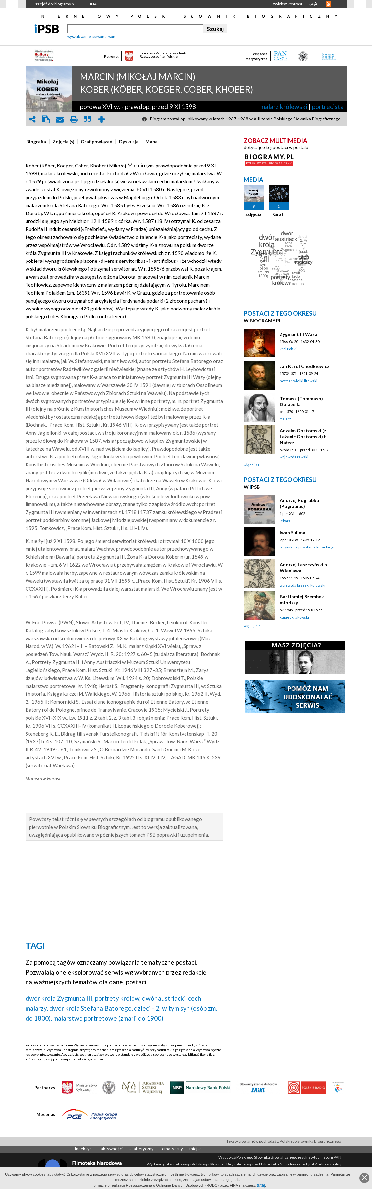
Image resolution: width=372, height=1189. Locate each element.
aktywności (112, 1148)
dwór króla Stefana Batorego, (91, 1008)
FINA (92, 3)
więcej (249, 465)
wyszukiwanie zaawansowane (92, 36)
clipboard (46, 119)
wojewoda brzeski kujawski (302, 585)
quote (87, 119)
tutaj (261, 1185)
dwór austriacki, (164, 998)
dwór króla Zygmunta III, (60, 998)
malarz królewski (283, 106)
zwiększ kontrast (287, 3)
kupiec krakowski (294, 617)
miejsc (195, 1148)
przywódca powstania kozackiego (307, 547)
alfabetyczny (141, 1148)
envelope (60, 119)
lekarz (285, 521)
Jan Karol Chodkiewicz (304, 366)
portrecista (328, 106)
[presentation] (36, 142)
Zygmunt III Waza (298, 334)
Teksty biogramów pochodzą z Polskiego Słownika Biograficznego (283, 1141)
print (74, 119)
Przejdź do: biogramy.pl (54, 3)
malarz (285, 419)
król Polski (288, 349)
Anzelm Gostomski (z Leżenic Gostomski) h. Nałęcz (304, 436)
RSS (328, 4)
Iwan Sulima (292, 532)
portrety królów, (118, 998)
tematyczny (171, 1148)
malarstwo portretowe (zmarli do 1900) (108, 1018)
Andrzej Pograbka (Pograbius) (299, 503)
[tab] (37, 142)
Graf (278, 214)
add (101, 119)
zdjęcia (253, 214)
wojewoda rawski (294, 457)
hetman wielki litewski (298, 381)
